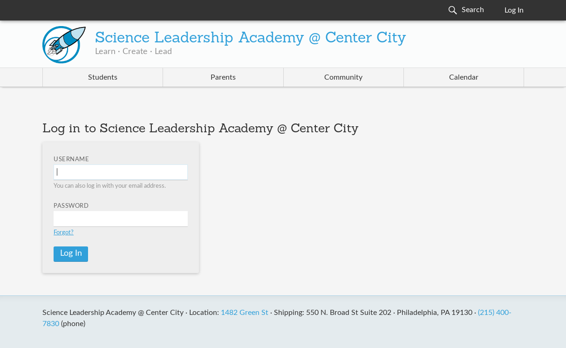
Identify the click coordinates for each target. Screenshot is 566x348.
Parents (223, 77)
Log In (514, 10)
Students (102, 77)
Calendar (463, 77)
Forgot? (64, 233)
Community (343, 77)
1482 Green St (244, 312)
